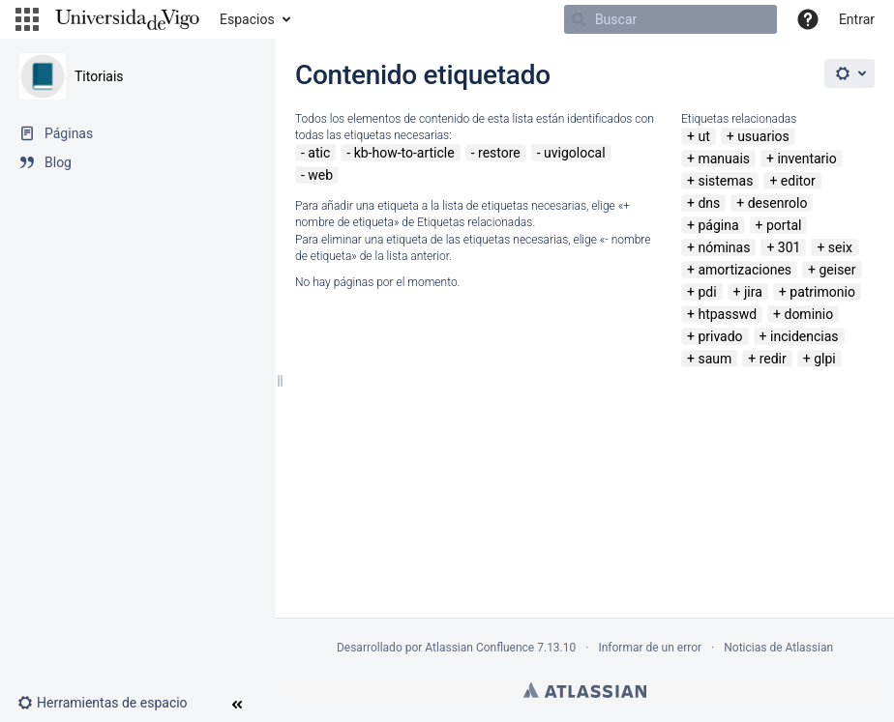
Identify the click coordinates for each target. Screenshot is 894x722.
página (718, 225)
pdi (707, 292)
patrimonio (822, 292)
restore (499, 152)
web (320, 175)
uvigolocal (575, 152)
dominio (808, 314)
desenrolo (778, 203)
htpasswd (727, 314)
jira (753, 292)
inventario (806, 158)
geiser (837, 269)
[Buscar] (670, 19)
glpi (825, 358)
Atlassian (584, 690)
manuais (724, 158)
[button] (27, 19)
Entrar (857, 19)
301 (789, 247)
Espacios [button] (247, 19)
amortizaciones (744, 269)
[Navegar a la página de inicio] (127, 19)
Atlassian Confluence (479, 647)
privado (720, 336)
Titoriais (99, 76)
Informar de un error (649, 647)
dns (709, 203)
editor (798, 180)
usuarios (763, 136)
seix (840, 247)
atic (319, 152)
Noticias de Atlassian (778, 647)
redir (773, 358)
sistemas (725, 180)
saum (714, 358)
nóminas (724, 247)
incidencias (804, 336)
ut (703, 136)
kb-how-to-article (404, 152)
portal (784, 225)
